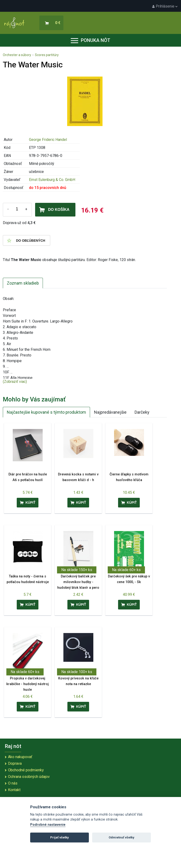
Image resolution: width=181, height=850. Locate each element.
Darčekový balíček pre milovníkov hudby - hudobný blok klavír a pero (78, 582)
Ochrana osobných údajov (29, 776)
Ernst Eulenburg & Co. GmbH (52, 179)
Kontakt (14, 790)
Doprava (15, 763)
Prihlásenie (164, 6)
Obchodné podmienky (26, 770)
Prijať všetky (59, 837)
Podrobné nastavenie (48, 825)
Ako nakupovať (20, 757)
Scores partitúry (47, 55)
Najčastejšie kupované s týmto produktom (46, 412)
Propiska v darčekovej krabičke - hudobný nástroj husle (27, 684)
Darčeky (142, 412)
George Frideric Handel (48, 139)
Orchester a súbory (17, 55)
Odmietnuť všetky (121, 837)
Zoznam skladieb (23, 283)
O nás (12, 783)
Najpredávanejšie (110, 412)
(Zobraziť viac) (15, 381)
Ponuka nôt (90, 40)
